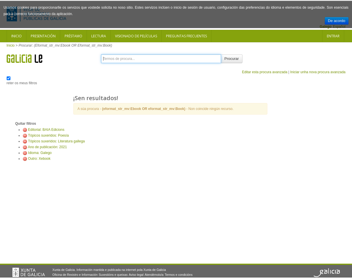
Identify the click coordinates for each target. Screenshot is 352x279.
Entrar (333, 36)
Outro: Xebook (39, 159)
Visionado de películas (136, 36)
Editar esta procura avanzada (264, 72)
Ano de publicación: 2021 (47, 147)
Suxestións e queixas (113, 274)
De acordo (336, 21)
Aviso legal (136, 274)
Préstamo (73, 36)
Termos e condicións (178, 274)
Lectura (98, 36)
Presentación (43, 36)
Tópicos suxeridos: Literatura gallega (56, 141)
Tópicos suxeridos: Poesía (48, 135)
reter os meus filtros (22, 83)
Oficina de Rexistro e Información (75, 274)
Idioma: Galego (40, 153)
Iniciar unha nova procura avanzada (318, 72)
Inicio (16, 36)
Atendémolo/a (154, 274)
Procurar (232, 58)
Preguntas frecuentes (186, 36)
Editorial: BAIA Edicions (46, 130)
